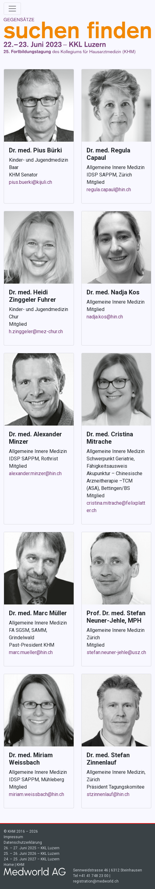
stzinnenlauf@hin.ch (108, 794)
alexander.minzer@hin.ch (35, 473)
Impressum (13, 837)
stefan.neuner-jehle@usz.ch (116, 652)
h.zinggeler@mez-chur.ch (36, 331)
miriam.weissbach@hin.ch (36, 794)
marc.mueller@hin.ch (31, 652)
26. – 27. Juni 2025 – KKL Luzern (31, 848)
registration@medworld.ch (96, 881)
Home (9, 865)
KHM (20, 865)
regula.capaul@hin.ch (109, 189)
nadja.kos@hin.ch (105, 317)
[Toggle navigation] (12, 8)
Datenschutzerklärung (23, 842)
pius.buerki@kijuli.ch (30, 182)
